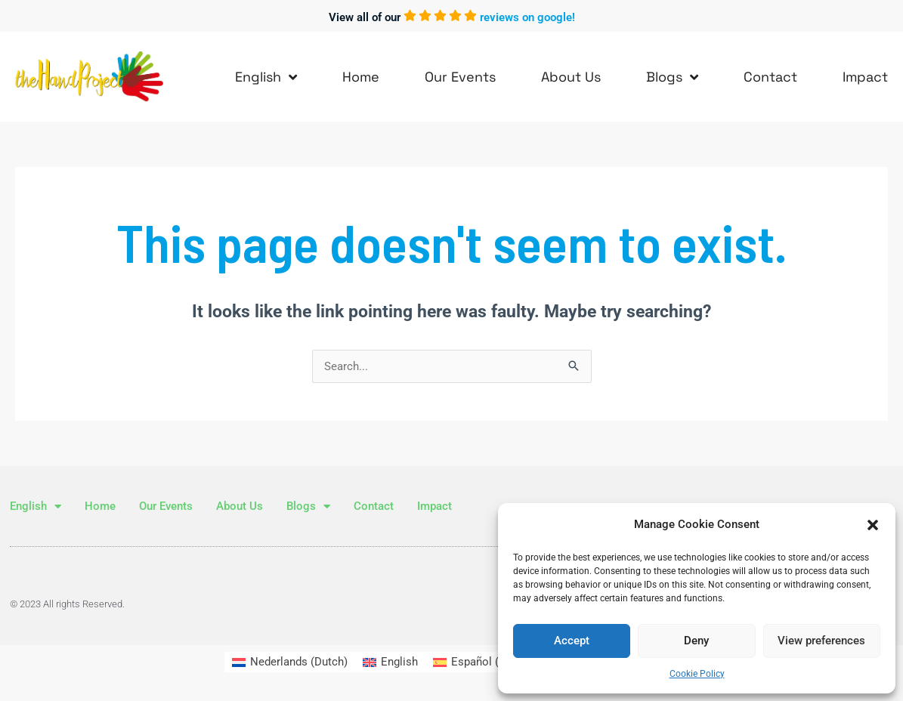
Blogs (672, 77)
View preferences (821, 640)
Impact (865, 76)
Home (360, 76)
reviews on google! (527, 17)
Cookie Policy (697, 674)
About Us (571, 76)
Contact (770, 76)
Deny (696, 640)
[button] (872, 525)
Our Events (460, 76)
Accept (571, 640)
